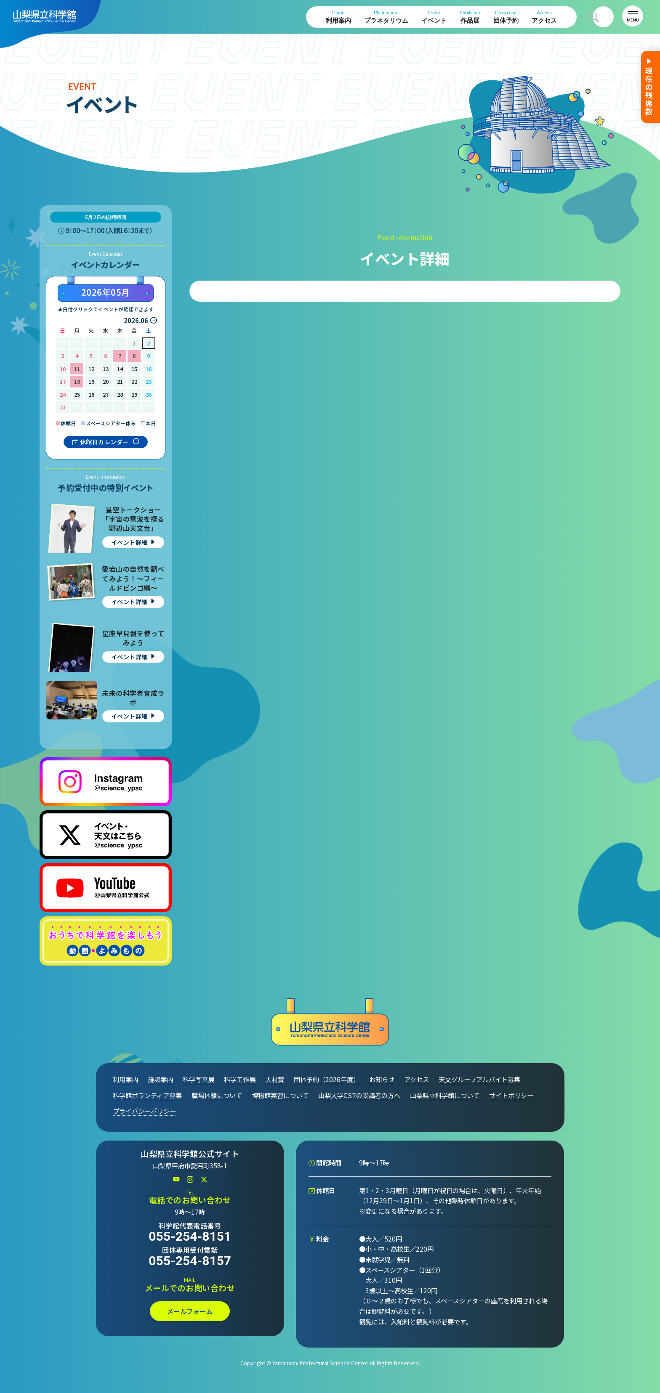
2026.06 (136, 320)
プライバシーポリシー (144, 1110)
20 (106, 381)
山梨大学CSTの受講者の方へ (359, 1095)
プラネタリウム (386, 17)
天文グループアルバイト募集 (479, 1079)
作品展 (470, 17)
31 (63, 407)
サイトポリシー (511, 1095)
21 (120, 381)
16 (149, 369)
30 (149, 394)
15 (134, 369)
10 (63, 369)
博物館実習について (280, 1095)
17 (63, 381)
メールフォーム (190, 1311)
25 (77, 394)
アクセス (544, 17)
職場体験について (217, 1095)
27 (106, 394)
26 (91, 394)
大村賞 (274, 1079)
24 (63, 394)
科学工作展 (239, 1079)
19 (91, 381)
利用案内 (338, 17)
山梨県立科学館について (444, 1095)
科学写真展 (198, 1079)
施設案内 (160, 1079)
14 (120, 369)
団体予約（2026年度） (326, 1079)
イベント (434, 17)
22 (134, 381)
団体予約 (506, 17)
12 (91, 369)
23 (149, 381)
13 (106, 369)
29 (134, 394)
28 (120, 394)
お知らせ (381, 1079)
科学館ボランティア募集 (147, 1095)
